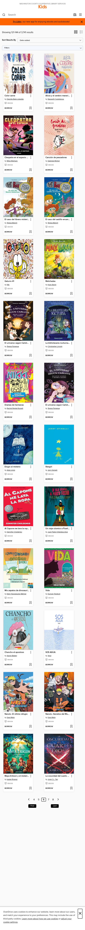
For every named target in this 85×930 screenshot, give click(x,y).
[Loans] (74, 15)
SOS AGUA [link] (50, 652)
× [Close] (80, 913)
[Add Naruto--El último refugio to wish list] (30, 726)
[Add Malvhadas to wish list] (71, 294)
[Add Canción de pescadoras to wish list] (71, 170)
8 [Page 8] (53, 799)
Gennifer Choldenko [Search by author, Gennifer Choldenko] (14, 532)
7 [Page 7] (48, 799)
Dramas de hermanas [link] (14, 405)
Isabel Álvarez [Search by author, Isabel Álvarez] (12, 779)
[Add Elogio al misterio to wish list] (30, 479)
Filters (6, 48)
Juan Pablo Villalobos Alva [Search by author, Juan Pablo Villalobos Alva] (58, 532)
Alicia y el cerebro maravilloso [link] (57, 96)
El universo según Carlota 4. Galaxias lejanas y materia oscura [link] (57, 405)
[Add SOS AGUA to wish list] (71, 665)
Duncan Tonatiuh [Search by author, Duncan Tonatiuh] (54, 594)
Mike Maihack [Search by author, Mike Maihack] (12, 161)
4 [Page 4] (34, 799)
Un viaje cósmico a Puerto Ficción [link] (57, 528)
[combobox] (37, 15)
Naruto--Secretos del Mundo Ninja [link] (57, 714)
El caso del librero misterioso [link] (17, 219)
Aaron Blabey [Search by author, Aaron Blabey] (12, 656)
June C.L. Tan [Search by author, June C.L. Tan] (53, 779)
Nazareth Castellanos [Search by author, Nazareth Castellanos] (56, 99)
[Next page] (58, 799)
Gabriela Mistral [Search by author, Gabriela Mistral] (54, 161)
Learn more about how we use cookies (40, 918)
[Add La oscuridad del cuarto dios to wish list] (71, 788)
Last (55, 806)
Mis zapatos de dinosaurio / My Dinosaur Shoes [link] (17, 590)
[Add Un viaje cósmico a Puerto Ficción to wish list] (71, 541)
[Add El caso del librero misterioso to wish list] (30, 232)
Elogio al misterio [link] (13, 467)
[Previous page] (28, 799)
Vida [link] (47, 590)
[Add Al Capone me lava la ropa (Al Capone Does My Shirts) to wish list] (30, 541)
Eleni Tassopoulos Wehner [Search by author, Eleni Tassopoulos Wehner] (16, 594)
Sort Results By (9, 40)
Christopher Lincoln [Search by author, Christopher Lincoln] (55, 346)
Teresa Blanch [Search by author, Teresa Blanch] (12, 223)
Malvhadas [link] (50, 281)
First (32, 806)
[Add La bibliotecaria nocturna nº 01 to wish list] (71, 355)
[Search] (4, 15)
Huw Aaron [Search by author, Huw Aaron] (52, 285)
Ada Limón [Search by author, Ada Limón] (11, 470)
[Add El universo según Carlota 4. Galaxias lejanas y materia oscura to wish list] (71, 417)
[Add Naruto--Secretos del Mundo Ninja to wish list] (71, 726)
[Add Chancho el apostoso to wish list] (30, 665)
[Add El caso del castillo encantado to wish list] (71, 232)
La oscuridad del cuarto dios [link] (57, 776)
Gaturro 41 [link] (9, 281)
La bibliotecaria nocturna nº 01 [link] (57, 343)
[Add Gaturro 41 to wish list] (30, 294)
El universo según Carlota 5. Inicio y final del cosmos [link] (17, 343)
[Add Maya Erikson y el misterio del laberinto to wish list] (30, 788)
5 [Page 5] (38, 799)
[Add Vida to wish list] (71, 603)
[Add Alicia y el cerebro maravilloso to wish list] (71, 108)
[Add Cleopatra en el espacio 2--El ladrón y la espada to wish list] (30, 170)
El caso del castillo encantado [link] (57, 219)
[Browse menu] (80, 15)
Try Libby (17, 21)
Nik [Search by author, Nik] (8, 285)
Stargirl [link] (48, 467)
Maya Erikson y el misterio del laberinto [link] (17, 776)
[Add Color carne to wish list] (30, 108)
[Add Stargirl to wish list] (71, 479)
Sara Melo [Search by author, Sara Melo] (11, 717)
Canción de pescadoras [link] (56, 157)
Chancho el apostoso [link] (14, 652)
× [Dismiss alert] (81, 22)
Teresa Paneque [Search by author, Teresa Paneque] (13, 346)
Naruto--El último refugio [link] (16, 714)
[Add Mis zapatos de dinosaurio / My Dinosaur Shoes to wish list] (30, 603)
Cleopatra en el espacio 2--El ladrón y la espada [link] (17, 157)
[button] (75, 32)
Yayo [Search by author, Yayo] (49, 656)
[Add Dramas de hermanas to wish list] (30, 417)
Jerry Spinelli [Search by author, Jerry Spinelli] (52, 470)
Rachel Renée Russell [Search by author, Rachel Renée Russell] (15, 408)
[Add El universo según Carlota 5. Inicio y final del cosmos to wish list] (30, 355)
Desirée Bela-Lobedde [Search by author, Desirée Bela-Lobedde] (15, 99)
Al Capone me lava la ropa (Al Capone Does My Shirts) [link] (17, 528)
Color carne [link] (10, 96)
